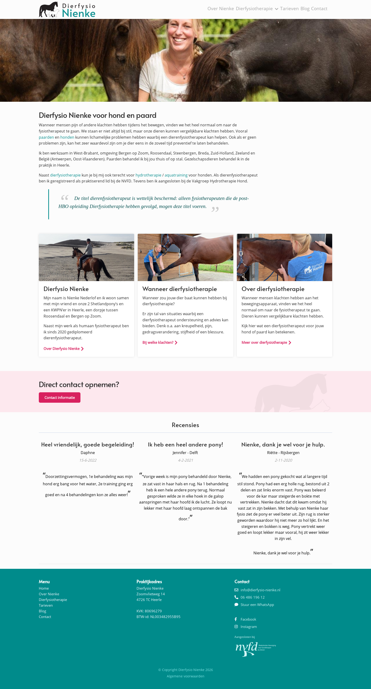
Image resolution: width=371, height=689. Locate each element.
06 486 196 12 (253, 597)
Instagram (249, 626)
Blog (305, 9)
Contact (320, 9)
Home (44, 588)
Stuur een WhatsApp (257, 604)
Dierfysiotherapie (258, 9)
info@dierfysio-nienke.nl (260, 589)
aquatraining (176, 175)
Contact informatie (59, 397)
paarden (46, 137)
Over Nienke (224, 9)
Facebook (248, 619)
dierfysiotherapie (65, 175)
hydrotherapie (148, 175)
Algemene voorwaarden (185, 676)
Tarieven (288, 9)
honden (67, 137)
